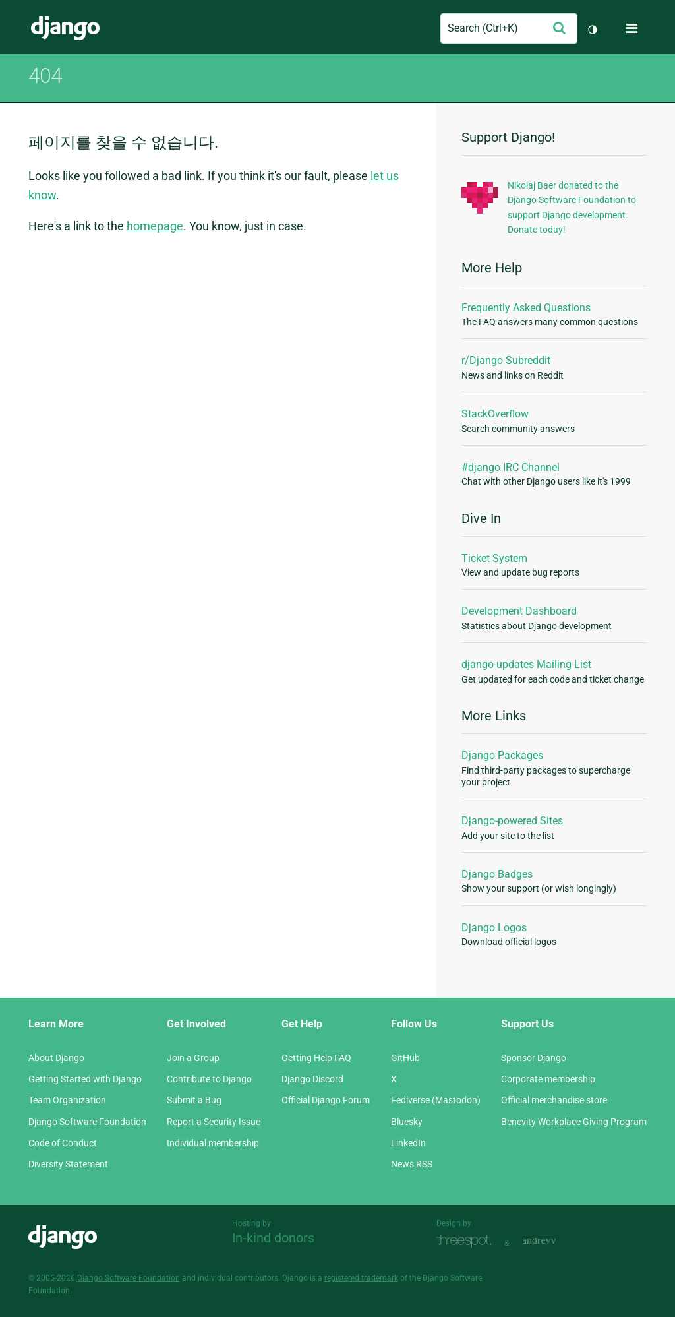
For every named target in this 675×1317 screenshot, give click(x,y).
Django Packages (502, 755)
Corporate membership (548, 1079)
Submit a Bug (194, 1100)
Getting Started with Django (85, 1079)
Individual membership (213, 1143)
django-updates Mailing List (526, 664)
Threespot (467, 1241)
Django (65, 28)
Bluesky (407, 1122)
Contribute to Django (209, 1079)
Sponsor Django (533, 1058)
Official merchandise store (554, 1100)
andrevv (554, 1241)
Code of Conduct (62, 1143)
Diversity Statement (68, 1164)
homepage (155, 226)
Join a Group (193, 1058)
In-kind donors (273, 1238)
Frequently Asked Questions (526, 307)
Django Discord (312, 1079)
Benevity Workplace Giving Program (574, 1122)
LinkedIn (408, 1143)
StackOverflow (495, 414)
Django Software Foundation (87, 1122)
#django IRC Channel (510, 467)
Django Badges (497, 874)
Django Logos (494, 927)
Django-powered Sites (512, 820)
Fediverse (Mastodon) (436, 1100)
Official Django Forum (325, 1100)
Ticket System (494, 558)
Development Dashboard (519, 611)
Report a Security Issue (213, 1122)
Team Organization (67, 1100)
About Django (56, 1058)
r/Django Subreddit (505, 360)
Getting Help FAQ (316, 1058)
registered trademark (361, 1278)
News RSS (411, 1164)
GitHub (405, 1058)
